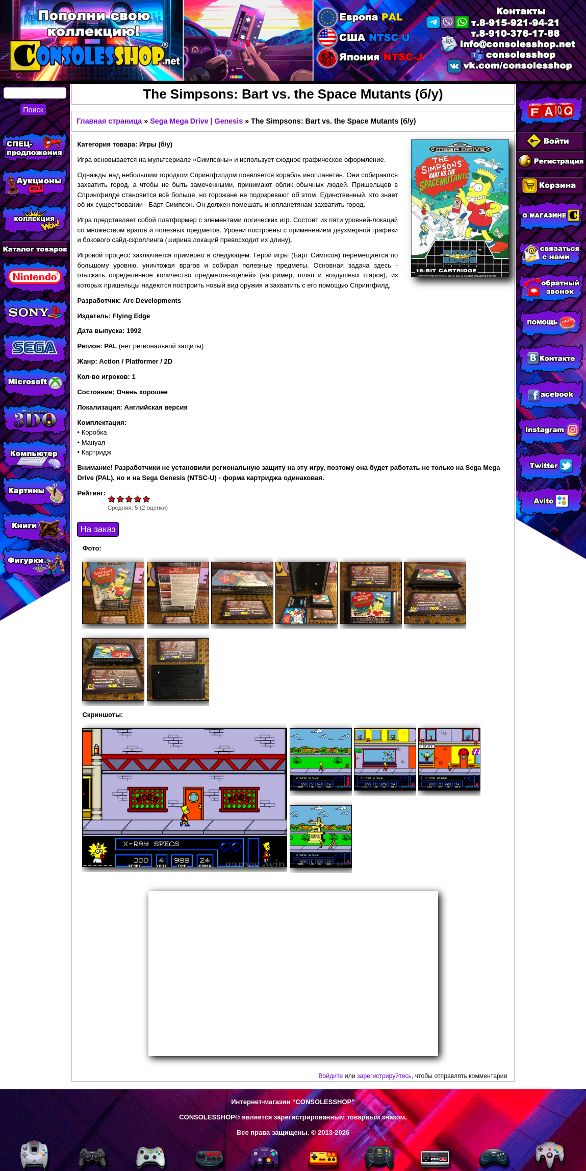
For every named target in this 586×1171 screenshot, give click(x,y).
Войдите (330, 1076)
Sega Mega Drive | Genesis (196, 121)
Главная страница (109, 121)
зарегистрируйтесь (384, 1076)
